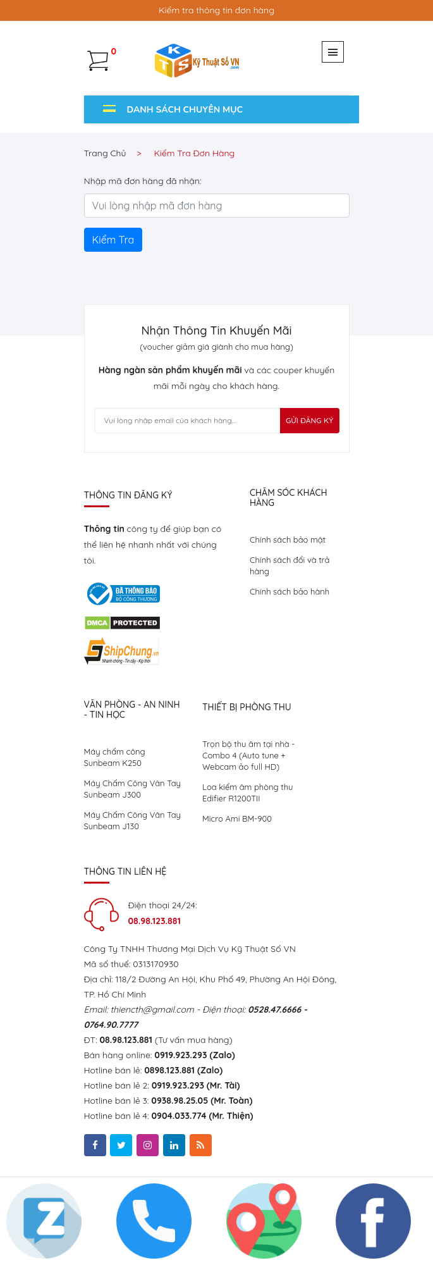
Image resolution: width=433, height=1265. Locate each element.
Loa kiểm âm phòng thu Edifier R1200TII (247, 792)
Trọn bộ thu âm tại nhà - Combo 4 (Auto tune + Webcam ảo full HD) (248, 755)
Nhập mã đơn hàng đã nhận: (143, 181)
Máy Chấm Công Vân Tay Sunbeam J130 (132, 820)
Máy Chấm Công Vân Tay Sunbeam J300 (132, 788)
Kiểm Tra (113, 239)
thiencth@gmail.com (151, 1009)
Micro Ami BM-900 (237, 818)
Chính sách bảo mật (288, 539)
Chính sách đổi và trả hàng (289, 565)
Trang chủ (105, 153)
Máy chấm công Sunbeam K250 (114, 757)
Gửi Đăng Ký (309, 420)
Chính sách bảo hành (289, 591)
